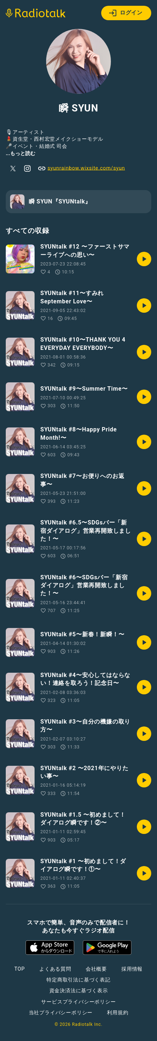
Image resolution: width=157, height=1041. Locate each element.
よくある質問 (55, 969)
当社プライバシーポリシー (61, 1012)
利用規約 (117, 1012)
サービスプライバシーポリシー (78, 1002)
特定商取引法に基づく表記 (78, 980)
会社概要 (96, 969)
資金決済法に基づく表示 (78, 990)
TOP (19, 969)
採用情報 (132, 969)
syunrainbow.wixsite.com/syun (81, 168)
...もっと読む (20, 153)
